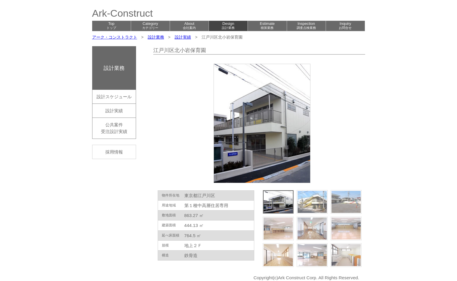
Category (150, 25)
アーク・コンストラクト (114, 37)
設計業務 (156, 37)
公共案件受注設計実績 (114, 128)
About (189, 25)
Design (228, 25)
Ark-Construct (122, 13)
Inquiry (345, 25)
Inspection (306, 25)
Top (111, 25)
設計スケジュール (114, 96)
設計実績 (183, 37)
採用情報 (114, 151)
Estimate (267, 25)
